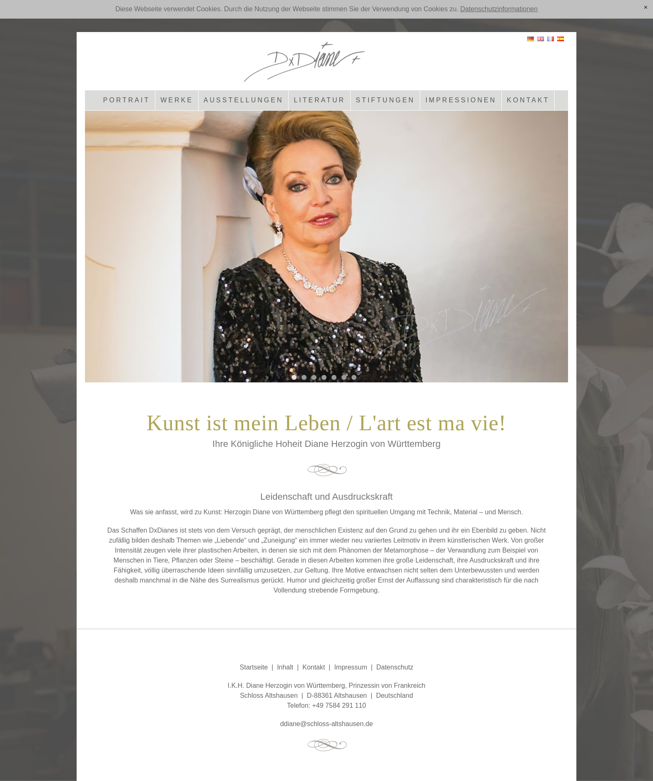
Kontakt (528, 100)
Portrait (126, 100)
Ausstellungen (244, 100)
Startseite (254, 667)
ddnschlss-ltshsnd (326, 723)
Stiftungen (385, 100)
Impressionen (460, 100)
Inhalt (285, 667)
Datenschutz (394, 667)
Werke (176, 100)
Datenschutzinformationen (499, 8)
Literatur (319, 100)
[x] (646, 7)
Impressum (350, 667)
